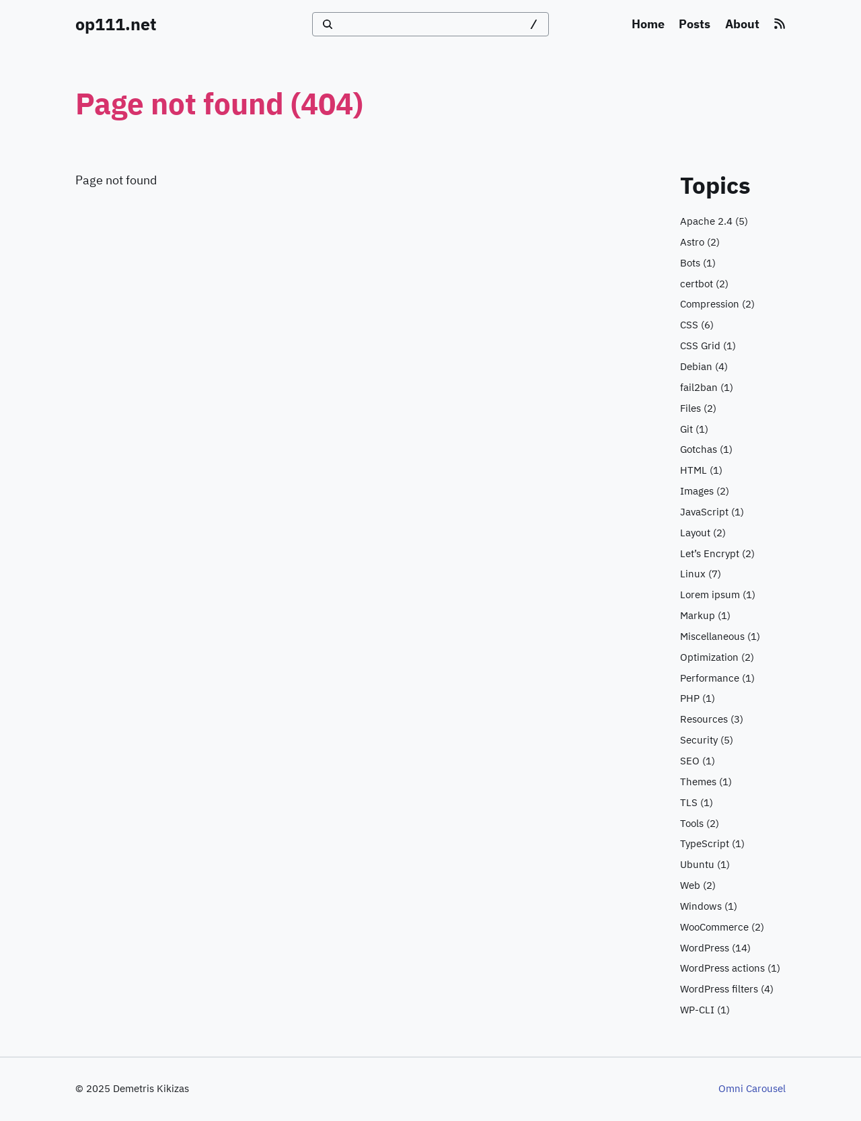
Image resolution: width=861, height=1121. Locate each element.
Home (648, 24)
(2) (700, 242)
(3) (711, 719)
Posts (694, 24)
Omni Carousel (752, 1088)
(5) (714, 221)
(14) (715, 948)
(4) (704, 367)
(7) (700, 574)
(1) (698, 263)
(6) (697, 325)
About (742, 24)
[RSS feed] (780, 24)
